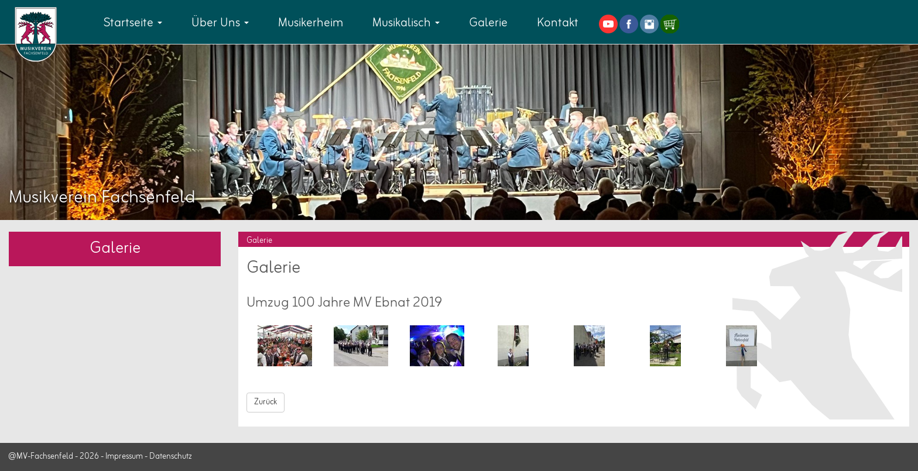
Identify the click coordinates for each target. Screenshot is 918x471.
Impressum (124, 456)
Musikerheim (310, 23)
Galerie (488, 23)
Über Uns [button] (220, 23)
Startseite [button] (133, 23)
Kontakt (557, 23)
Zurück (265, 402)
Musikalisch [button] (406, 23)
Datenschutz (170, 456)
